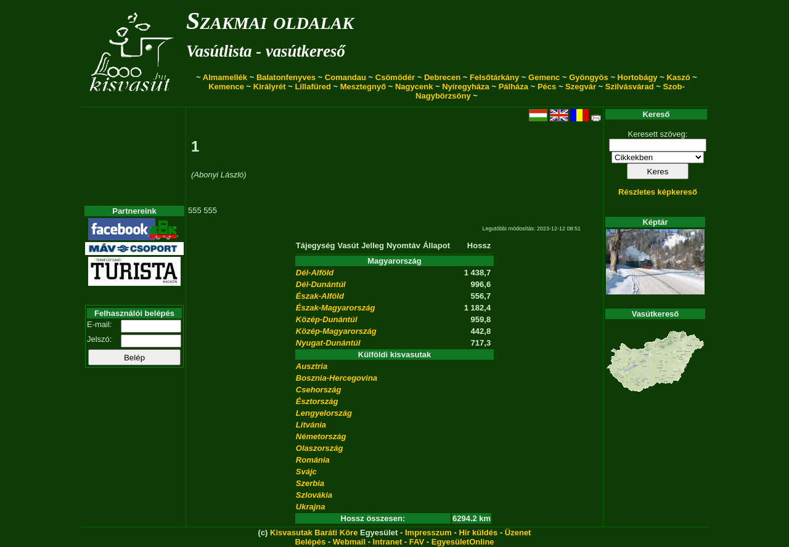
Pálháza (513, 86)
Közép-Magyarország (336, 331)
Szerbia (310, 483)
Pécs (547, 86)
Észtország (317, 401)
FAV (416, 541)
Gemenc (544, 77)
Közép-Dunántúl (327, 319)
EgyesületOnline (462, 541)
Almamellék (225, 77)
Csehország (318, 389)
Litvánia (311, 424)
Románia (313, 459)
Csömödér (395, 77)
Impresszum (428, 532)
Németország (321, 436)
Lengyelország (324, 413)
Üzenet (518, 532)
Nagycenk (414, 86)
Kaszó (678, 77)
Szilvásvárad (629, 86)
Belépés (310, 541)
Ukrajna (310, 506)
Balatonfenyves (286, 77)
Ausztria (311, 366)
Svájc (306, 471)
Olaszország (319, 448)
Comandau (345, 77)
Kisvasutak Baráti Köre (314, 532)
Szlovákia (314, 495)
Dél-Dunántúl (321, 284)
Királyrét (269, 86)
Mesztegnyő (363, 86)
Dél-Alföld (314, 272)
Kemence (226, 86)
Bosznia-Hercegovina (336, 378)
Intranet (388, 541)
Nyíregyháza (465, 86)
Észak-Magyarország (335, 307)
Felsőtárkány (494, 77)
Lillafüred (313, 86)
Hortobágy (638, 77)
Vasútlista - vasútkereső (265, 51)
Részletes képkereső (657, 192)
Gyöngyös (588, 77)
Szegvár (580, 86)
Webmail (349, 541)
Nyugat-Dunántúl (328, 342)
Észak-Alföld (320, 296)
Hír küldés (478, 532)
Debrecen (442, 77)
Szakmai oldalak (270, 20)
